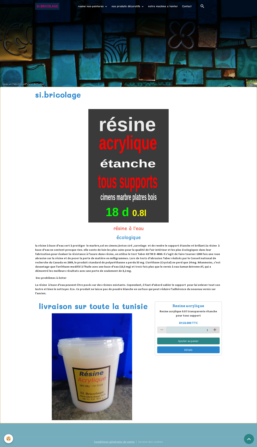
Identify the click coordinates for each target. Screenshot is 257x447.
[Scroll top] (249, 439)
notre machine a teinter (163, 6)
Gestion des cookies (150, 442)
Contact (187, 6)
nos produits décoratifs (126, 6)
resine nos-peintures (91, 6)
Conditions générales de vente (114, 442)
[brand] (47, 6)
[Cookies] (8, 438)
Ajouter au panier (188, 341)
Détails (188, 350)
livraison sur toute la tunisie (93, 306)
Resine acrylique (188, 306)
